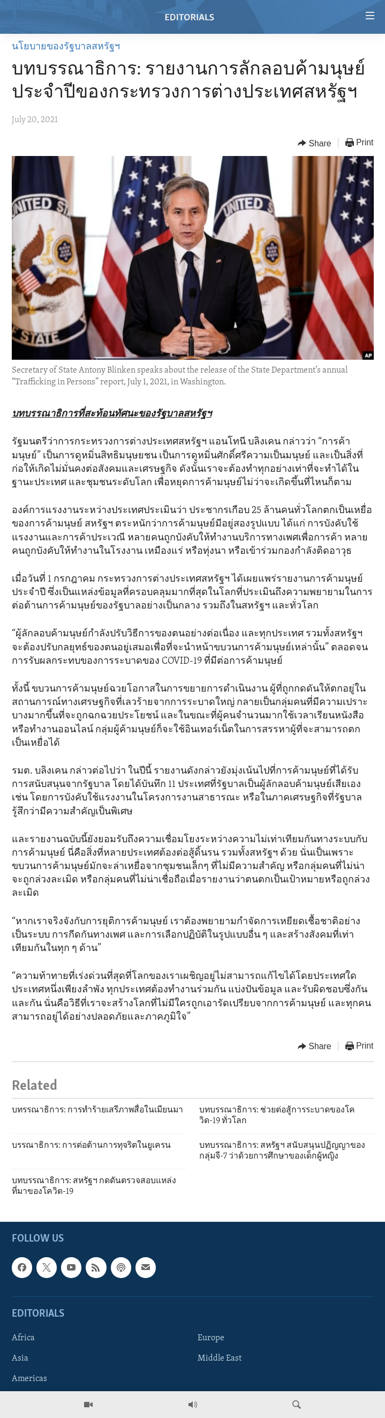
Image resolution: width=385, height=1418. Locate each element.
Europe (211, 1338)
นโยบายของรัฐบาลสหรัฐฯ (66, 47)
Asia (20, 1358)
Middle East (219, 1358)
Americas (29, 1379)
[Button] (314, 143)
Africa (23, 1338)
